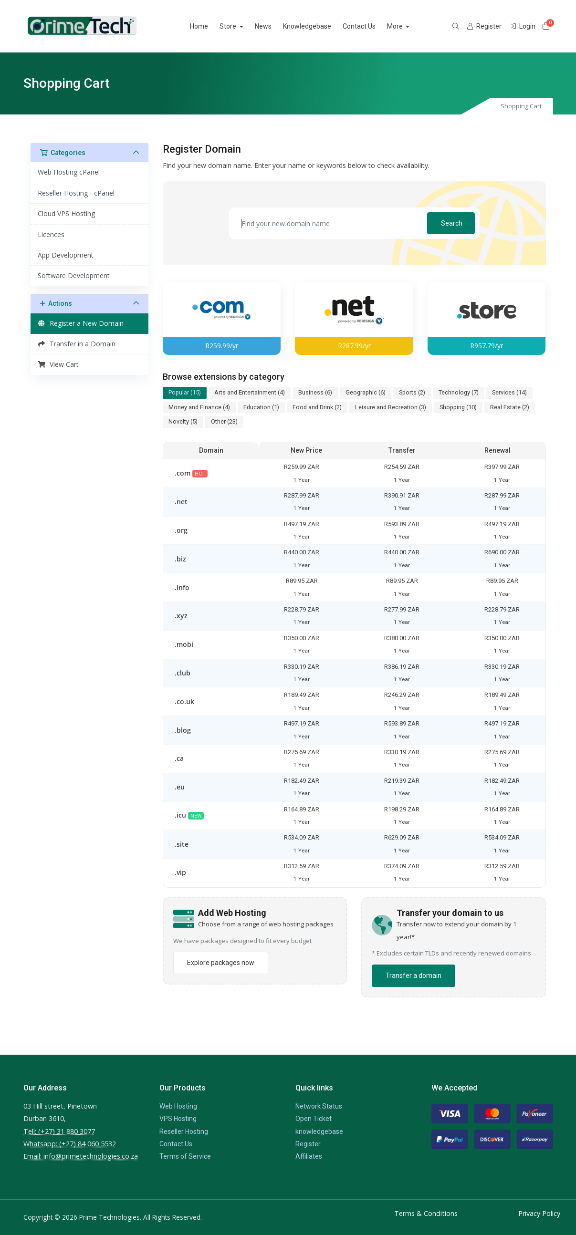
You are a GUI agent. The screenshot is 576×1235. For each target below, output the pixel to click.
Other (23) (224, 421)
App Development (66, 254)
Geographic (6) (366, 392)
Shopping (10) (458, 407)
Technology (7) (459, 392)
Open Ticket (313, 1118)
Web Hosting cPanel (69, 171)
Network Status (318, 1106)
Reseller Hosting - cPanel (76, 192)
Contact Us (370, 26)
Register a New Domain (81, 323)
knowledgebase (319, 1131)
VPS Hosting (178, 1118)
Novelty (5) (183, 421)
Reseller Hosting (183, 1131)
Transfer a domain (413, 975)
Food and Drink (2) (317, 407)
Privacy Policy (539, 1213)
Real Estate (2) (509, 407)
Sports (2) (412, 392)
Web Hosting (178, 1106)
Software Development (74, 275)
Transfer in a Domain (77, 343)
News (274, 26)
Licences (51, 234)
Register (308, 1144)
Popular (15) (184, 392)
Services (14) (509, 392)
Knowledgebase (318, 26)
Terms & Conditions (426, 1213)
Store (240, 26)
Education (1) (261, 407)
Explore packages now (220, 962)
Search (451, 223)
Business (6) (315, 392)
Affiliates (308, 1156)
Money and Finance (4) (199, 407)
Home (210, 26)
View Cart (58, 364)
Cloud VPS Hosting (66, 213)
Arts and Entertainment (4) (249, 392)
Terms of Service (185, 1156)
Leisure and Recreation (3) (390, 407)
